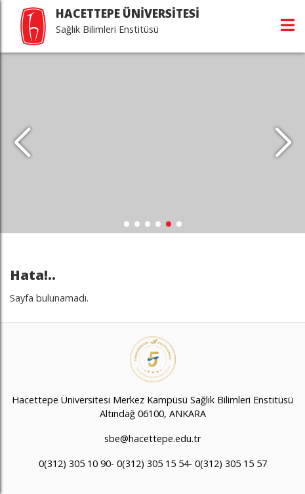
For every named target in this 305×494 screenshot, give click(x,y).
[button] (283, 143)
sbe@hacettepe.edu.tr (152, 438)
